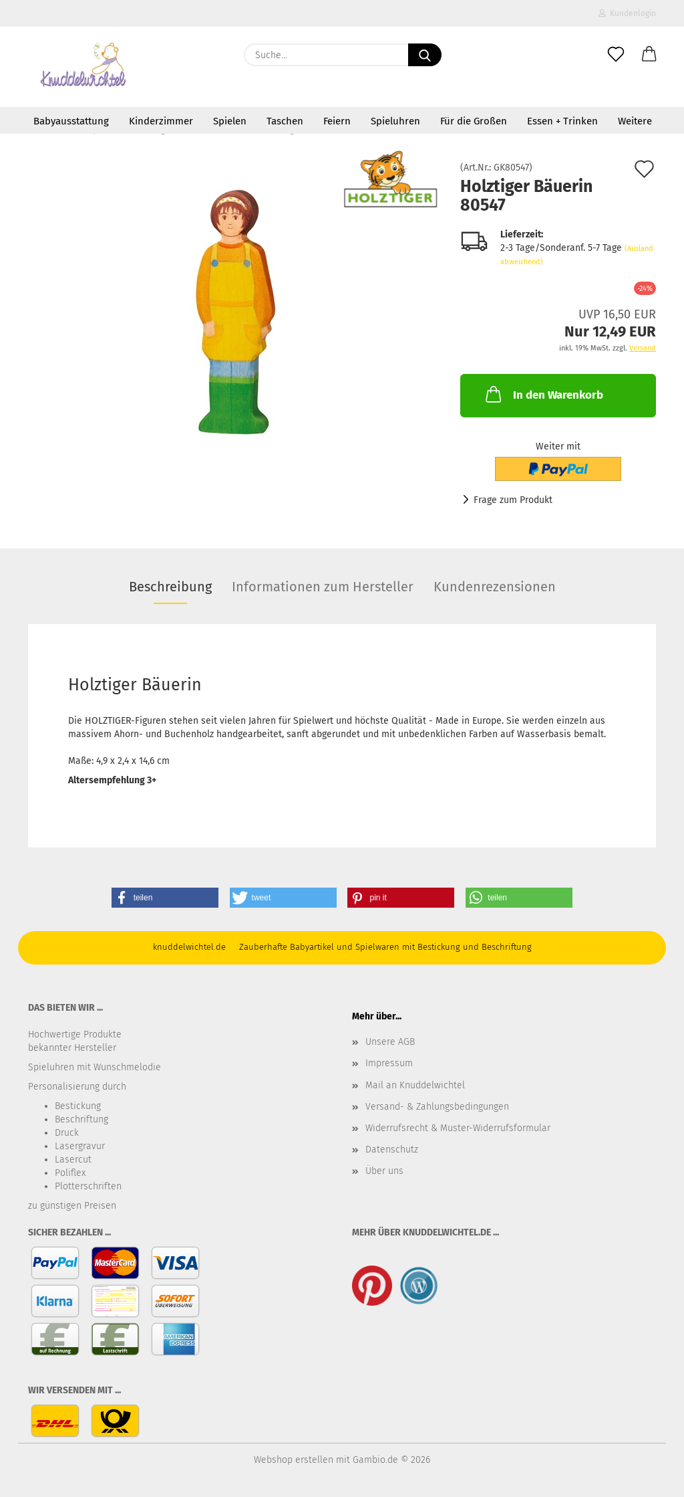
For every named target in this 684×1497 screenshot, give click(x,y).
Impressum (389, 1063)
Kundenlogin (627, 13)
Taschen (285, 121)
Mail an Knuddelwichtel (415, 1085)
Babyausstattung (71, 121)
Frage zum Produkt (513, 500)
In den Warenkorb (543, 394)
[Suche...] (425, 54)
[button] (649, 55)
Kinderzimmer (161, 121)
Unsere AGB (390, 1041)
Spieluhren (395, 121)
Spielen (229, 121)
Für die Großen (473, 121)
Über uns (384, 1171)
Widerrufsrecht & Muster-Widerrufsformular (457, 1128)
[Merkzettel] (616, 55)
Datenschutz (391, 1149)
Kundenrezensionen (495, 587)
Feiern (337, 121)
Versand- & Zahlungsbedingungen (437, 1106)
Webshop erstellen (293, 1460)
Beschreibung (170, 587)
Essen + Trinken (562, 121)
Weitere (635, 121)
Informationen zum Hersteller (322, 587)
